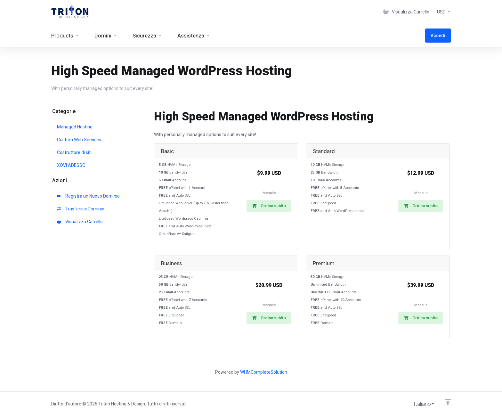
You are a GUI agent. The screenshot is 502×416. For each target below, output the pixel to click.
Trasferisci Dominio (80, 208)
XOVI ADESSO (71, 165)
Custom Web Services (79, 139)
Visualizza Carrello (80, 221)
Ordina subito (269, 205)
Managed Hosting (75, 126)
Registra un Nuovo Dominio (88, 196)
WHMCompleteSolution (263, 372)
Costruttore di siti (74, 152)
